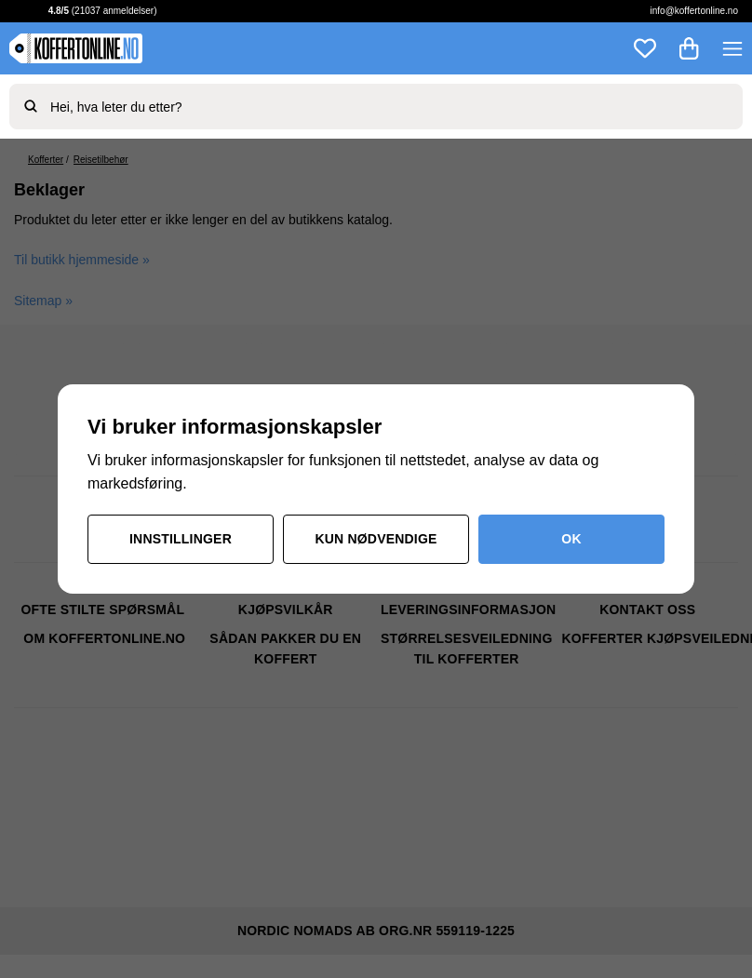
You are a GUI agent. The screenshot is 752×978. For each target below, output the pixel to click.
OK (571, 538)
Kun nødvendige (375, 538)
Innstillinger (180, 538)
